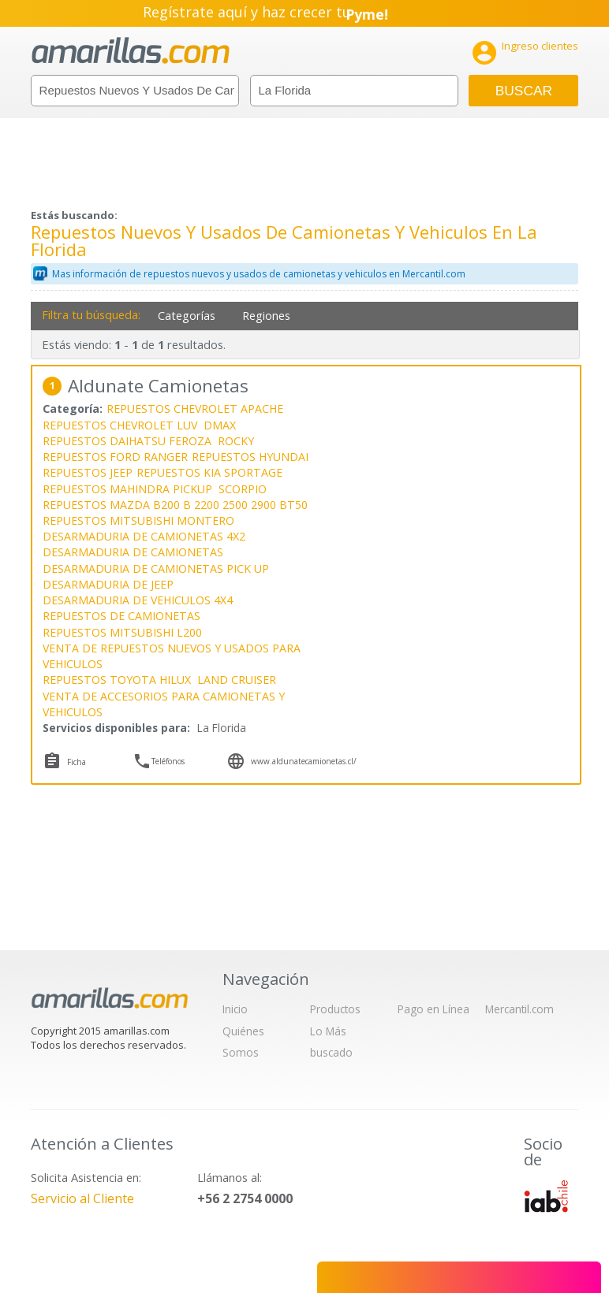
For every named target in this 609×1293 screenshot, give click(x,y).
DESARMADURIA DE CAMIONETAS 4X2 (144, 536)
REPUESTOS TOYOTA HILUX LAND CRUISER (159, 679)
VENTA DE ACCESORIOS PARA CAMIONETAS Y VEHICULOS (164, 704)
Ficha (76, 761)
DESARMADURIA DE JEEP (108, 584)
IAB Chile (546, 1196)
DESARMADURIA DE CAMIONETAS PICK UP (156, 568)
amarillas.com (130, 51)
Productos (335, 1008)
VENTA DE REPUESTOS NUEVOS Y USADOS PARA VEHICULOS (172, 656)
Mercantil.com (519, 1008)
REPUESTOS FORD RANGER (115, 456)
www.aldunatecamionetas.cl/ (304, 761)
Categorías (186, 315)
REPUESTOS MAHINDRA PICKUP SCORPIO (155, 488)
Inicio (235, 1008)
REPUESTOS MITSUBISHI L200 (122, 632)
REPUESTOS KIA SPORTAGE (209, 472)
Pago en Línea (433, 1008)
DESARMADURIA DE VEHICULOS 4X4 (138, 600)
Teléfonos (168, 761)
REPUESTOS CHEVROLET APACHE (194, 408)
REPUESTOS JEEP (88, 472)
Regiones (266, 315)
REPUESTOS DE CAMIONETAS (121, 615)
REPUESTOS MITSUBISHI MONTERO (138, 520)
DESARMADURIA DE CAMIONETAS (133, 551)
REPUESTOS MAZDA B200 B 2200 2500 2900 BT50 (175, 504)
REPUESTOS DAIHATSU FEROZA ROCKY (148, 440)
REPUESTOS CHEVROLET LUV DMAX (139, 425)
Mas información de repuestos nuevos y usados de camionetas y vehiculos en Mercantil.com (258, 274)
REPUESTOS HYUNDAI (250, 456)
